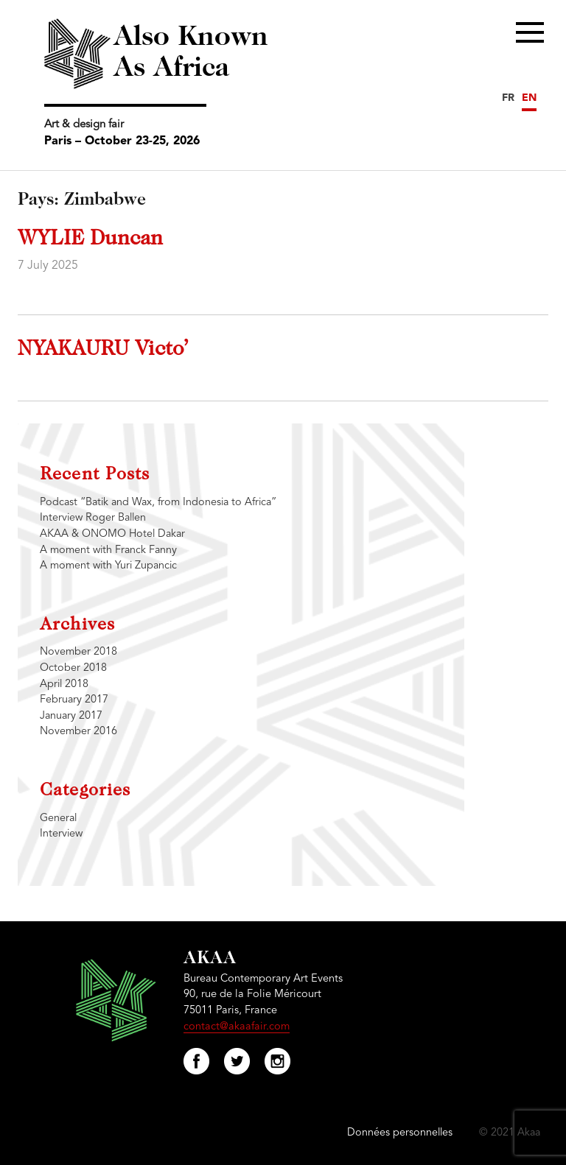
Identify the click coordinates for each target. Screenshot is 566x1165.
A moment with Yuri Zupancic (108, 565)
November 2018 (78, 652)
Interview (61, 834)
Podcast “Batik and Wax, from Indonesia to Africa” (158, 502)
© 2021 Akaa (509, 1132)
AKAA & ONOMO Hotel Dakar (112, 534)
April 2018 (64, 684)
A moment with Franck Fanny (108, 550)
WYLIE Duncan (90, 239)
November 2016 (78, 731)
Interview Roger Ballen (93, 518)
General (58, 818)
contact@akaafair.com (237, 1026)
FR (508, 98)
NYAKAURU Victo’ (103, 350)
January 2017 (71, 716)
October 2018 (73, 668)
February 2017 (74, 699)
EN (529, 98)
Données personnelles (400, 1132)
